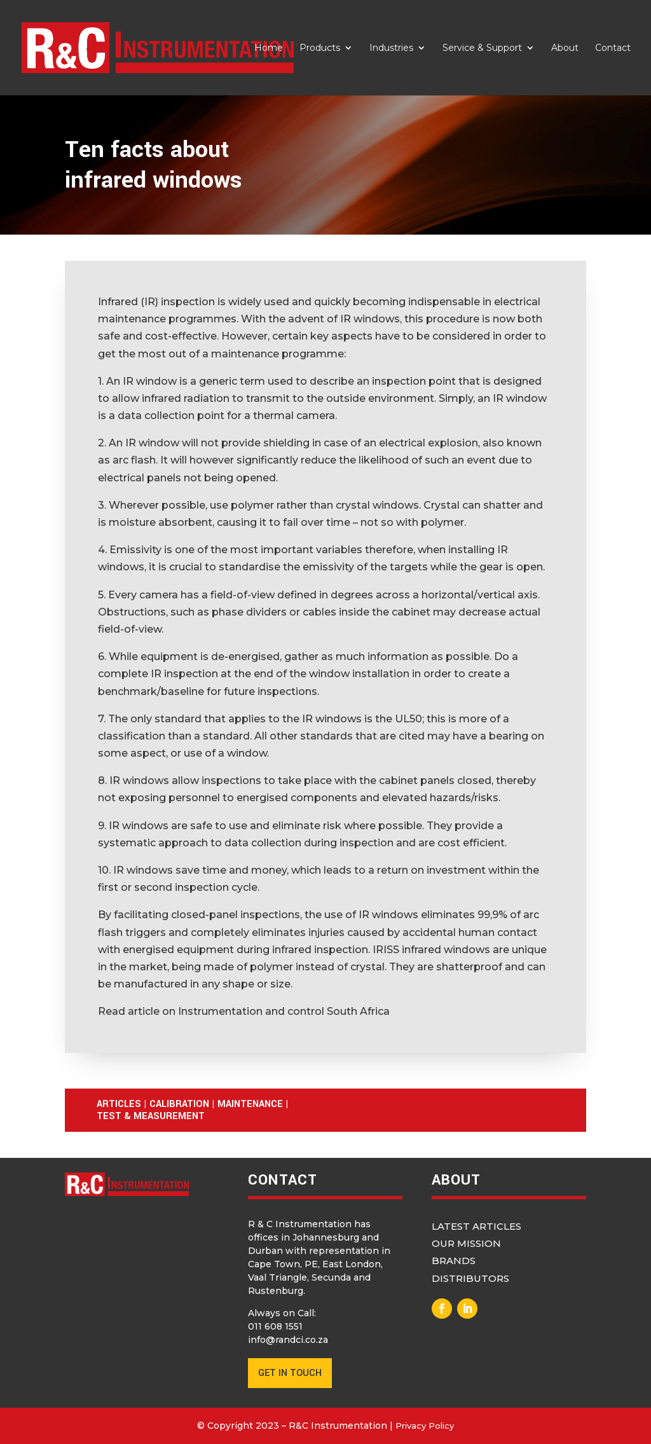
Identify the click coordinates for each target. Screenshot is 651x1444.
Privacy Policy (424, 1425)
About (565, 48)
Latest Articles (476, 1226)
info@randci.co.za (288, 1339)
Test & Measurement (151, 1116)
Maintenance (250, 1104)
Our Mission (466, 1243)
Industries (391, 48)
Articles (119, 1104)
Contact (613, 48)
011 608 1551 (275, 1326)
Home (268, 48)
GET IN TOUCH (290, 1373)
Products (319, 48)
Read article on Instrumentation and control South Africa (244, 1011)
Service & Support (482, 48)
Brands (454, 1261)
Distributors (470, 1278)
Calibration (179, 1104)
